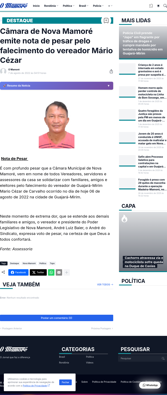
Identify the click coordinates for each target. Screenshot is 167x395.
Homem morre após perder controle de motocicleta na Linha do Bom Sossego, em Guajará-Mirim (151, 92)
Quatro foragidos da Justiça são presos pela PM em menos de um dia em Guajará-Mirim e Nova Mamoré (151, 115)
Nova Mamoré (29, 263)
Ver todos (103, 284)
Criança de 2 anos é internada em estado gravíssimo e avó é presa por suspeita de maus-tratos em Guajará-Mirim (151, 69)
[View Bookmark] (151, 6)
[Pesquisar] (164, 6)
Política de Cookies (131, 381)
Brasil (82, 5)
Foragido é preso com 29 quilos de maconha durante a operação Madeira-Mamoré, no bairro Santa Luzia (151, 184)
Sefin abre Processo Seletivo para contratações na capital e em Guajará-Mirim (151, 161)
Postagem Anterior (12, 328)
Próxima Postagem (101, 328)
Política (67, 5)
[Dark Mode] (157, 6)
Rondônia (50, 5)
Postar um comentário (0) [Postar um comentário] (56, 318)
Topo (52, 263)
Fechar (65, 382)
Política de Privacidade (104, 381)
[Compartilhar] (110, 71)
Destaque (20, 20)
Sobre (84, 381)
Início (36, 5)
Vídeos (90, 362)
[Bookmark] (106, 20)
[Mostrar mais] (66, 272)
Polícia (97, 5)
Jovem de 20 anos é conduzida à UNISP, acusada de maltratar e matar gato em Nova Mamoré (152, 138)
